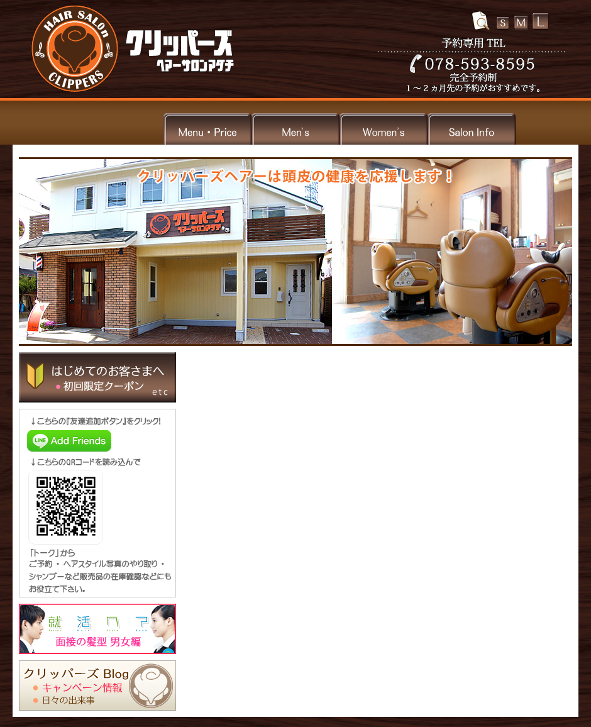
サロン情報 (472, 127)
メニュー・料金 (207, 127)
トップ (119, 127)
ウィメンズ (384, 127)
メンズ (295, 127)
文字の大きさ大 (541, 21)
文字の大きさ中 (521, 23)
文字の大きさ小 (503, 23)
